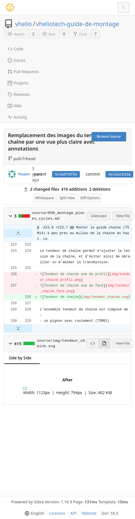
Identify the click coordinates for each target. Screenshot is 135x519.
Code (15, 49)
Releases (19, 94)
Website (89, 513)
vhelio (23, 24)
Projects (18, 83)
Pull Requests (23, 71)
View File (123, 215)
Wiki (15, 105)
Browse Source (109, 136)
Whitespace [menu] (45, 197)
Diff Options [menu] (90, 197)
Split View (67, 197)
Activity (17, 117)
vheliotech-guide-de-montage (77, 24)
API (73, 513)
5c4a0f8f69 (66, 174)
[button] (10, 216)
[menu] (33, 513)
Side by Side (20, 358)
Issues (16, 60)
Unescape (98, 215)
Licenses (57, 513)
